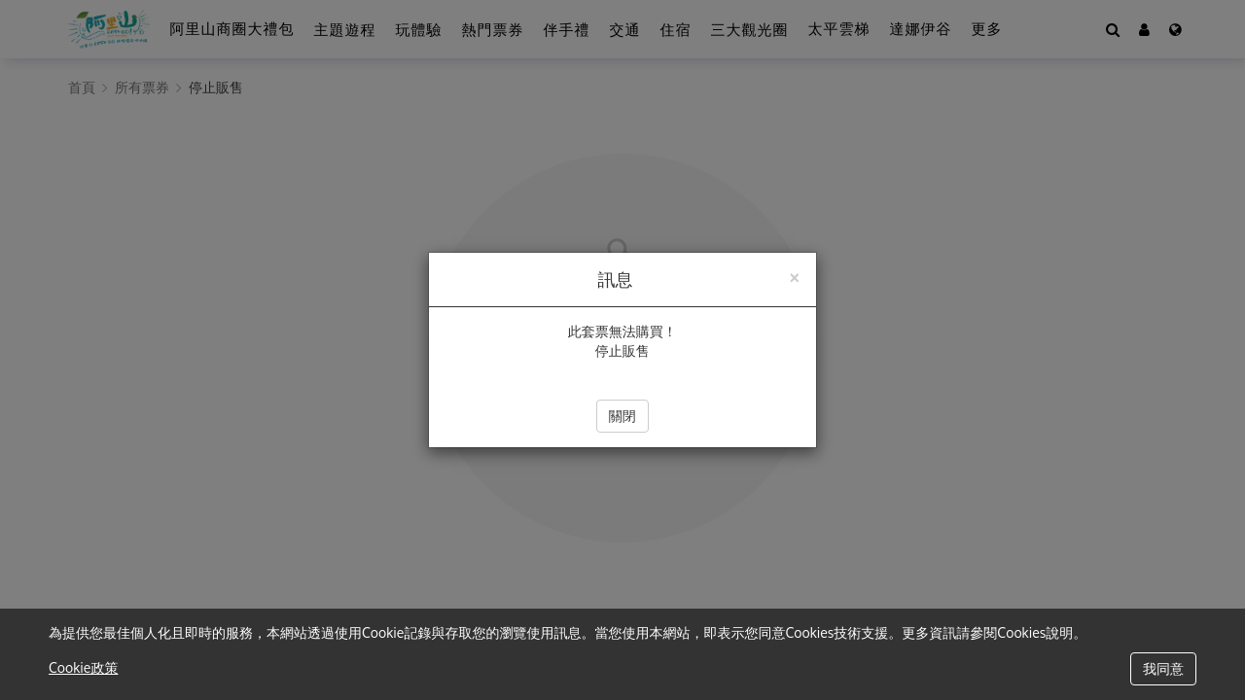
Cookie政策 (83, 667)
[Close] (793, 275)
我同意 (1163, 668)
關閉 (622, 415)
